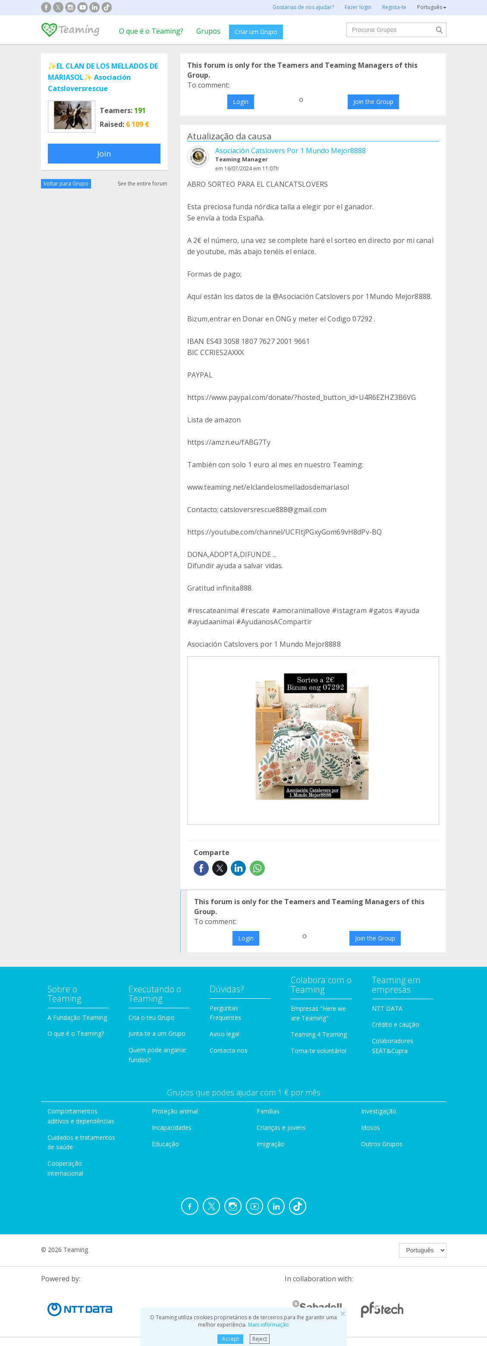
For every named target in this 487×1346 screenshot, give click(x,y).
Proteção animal (175, 1111)
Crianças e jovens (281, 1127)
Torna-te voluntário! (318, 1051)
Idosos (370, 1127)
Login (240, 101)
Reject (259, 1339)
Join (104, 153)
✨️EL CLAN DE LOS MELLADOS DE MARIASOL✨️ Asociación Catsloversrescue (103, 77)
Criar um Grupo (256, 32)
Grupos (208, 31)
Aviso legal (224, 1034)
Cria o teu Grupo (152, 1017)
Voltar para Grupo (66, 183)
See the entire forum (142, 183)
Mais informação (268, 1324)
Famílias (268, 1111)
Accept (230, 1339)
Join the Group (373, 101)
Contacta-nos (229, 1050)
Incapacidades (172, 1127)
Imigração (271, 1144)
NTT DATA (387, 1008)
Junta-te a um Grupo (157, 1033)
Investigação (378, 1111)
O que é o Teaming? (151, 31)
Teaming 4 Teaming (319, 1034)
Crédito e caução (395, 1024)
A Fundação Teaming (77, 1017)
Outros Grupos (381, 1144)
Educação (165, 1144)
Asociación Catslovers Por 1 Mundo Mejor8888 (290, 150)
